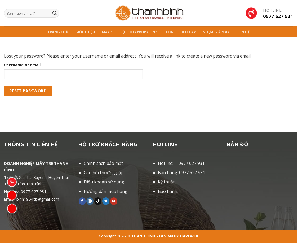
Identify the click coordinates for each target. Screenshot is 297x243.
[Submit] (54, 13)
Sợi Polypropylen (139, 31)
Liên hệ (243, 31)
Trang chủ (57, 31)
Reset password (28, 91)
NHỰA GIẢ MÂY (216, 31)
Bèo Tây (188, 31)
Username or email (22, 64)
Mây (107, 31)
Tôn (170, 31)
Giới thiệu (85, 31)
